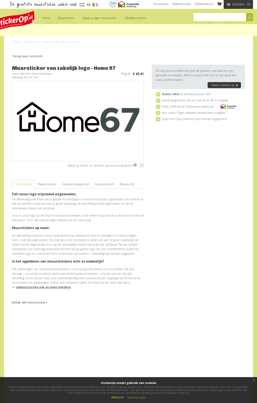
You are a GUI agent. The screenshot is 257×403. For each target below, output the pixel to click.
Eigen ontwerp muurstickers (196, 113)
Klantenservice (204, 4)
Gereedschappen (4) (75, 184)
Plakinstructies (181, 4)
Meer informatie (136, 397)
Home (46, 18)
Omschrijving (23, 184)
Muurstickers (66, 18)
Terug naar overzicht (27, 56)
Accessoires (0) (104, 184)
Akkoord (117, 397)
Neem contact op (225, 85)
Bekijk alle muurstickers (29, 302)
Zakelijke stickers (135, 18)
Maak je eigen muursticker (99, 18)
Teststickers (160, 4)
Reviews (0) (127, 184)
